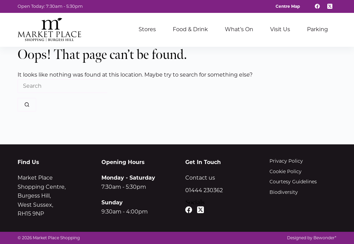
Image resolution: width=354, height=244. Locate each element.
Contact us (200, 178)
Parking (317, 29)
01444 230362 (204, 190)
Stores (147, 29)
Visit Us (280, 29)
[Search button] (27, 104)
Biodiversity (283, 192)
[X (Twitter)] (330, 6)
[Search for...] (62, 86)
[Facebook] (317, 6)
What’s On (239, 29)
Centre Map (288, 6)
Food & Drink (190, 29)
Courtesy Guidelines (293, 182)
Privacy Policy (286, 161)
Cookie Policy (285, 171)
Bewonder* (324, 237)
